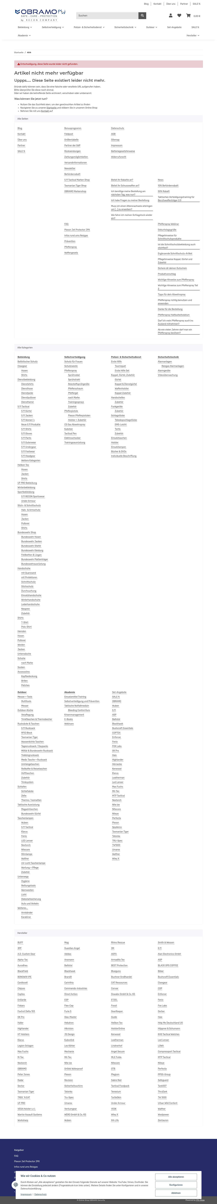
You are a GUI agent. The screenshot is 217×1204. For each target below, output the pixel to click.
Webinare (69, 723)
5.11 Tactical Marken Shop (77, 180)
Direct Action (71, 994)
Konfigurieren (176, 1185)
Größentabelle (71, 139)
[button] (171, 16)
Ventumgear (70, 1109)
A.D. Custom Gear (26, 954)
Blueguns (116, 971)
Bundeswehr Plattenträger (34, 559)
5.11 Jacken (27, 415)
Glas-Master (70, 1017)
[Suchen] (107, 15)
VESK (114, 1109)
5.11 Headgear (28, 456)
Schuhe (21, 658)
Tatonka (116, 836)
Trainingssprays (76, 402)
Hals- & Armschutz (30, 510)
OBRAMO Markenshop (75, 191)
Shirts (24, 375)
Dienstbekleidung (26, 379)
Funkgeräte (117, 406)
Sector (21, 1086)
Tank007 (162, 1086)
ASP (114, 714)
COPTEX (116, 732)
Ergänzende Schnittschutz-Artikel (175, 253)
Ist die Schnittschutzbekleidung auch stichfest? (177, 246)
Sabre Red (116, 1080)
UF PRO (21, 1103)
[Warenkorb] (193, 16)
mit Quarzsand (28, 573)
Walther (25, 858)
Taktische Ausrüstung (28, 804)
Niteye (115, 813)
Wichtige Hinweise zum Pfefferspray (176, 279)
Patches (25, 685)
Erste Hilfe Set (122, 370)
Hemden (22, 631)
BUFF (20, 942)
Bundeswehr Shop (27, 532)
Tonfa (118, 429)
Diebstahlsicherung (31, 899)
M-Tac (21, 1057)
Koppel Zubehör (123, 393)
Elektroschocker (72, 438)
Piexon (115, 822)
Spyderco (117, 827)
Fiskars (21, 1005)
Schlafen (22, 786)
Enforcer (116, 737)
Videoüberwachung (168, 375)
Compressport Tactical (169, 1051)
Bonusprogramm (72, 128)
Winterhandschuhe (30, 600)
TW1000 (116, 845)
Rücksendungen (72, 151)
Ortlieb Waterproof (73, 1068)
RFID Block (26, 732)
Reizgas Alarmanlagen (173, 366)
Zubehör (25, 613)
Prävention (69, 241)
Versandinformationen (75, 162)
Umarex (116, 849)
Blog (146, 4)
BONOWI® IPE (24, 977)
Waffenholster (122, 388)
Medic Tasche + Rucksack (34, 759)
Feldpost (68, 134)
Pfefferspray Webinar (168, 224)
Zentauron (163, 1120)
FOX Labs (117, 746)
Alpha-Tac (23, 959)
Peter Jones (24, 1074)
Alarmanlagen (165, 361)
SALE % (196, 4)
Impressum (26, 1194)
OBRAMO (116, 701)
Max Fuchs (117, 786)
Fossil (114, 1005)
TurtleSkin (116, 1097)
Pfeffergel (73, 393)
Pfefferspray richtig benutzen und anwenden (175, 302)
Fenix (24, 836)
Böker (161, 971)
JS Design (69, 1034)
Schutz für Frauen (73, 361)
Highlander (117, 759)
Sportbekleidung (26, 492)
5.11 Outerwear (28, 442)
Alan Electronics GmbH (169, 954)
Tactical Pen (70, 433)
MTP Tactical (118, 795)
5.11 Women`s (28, 420)
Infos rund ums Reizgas (76, 235)
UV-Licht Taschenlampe (33, 863)
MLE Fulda (116, 1057)
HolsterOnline (118, 1028)
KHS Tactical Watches (169, 1034)
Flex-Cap (69, 1005)
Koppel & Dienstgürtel (126, 384)
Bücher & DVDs (119, 451)
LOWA (161, 1045)
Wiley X (115, 858)
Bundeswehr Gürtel (31, 813)
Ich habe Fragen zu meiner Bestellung (130, 200)
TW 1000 (162, 1097)
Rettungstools (28, 885)
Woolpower (163, 1114)
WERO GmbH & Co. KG (75, 1114)
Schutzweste (71, 366)
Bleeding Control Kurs (79, 710)
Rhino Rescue (118, 942)
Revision (68, 1080)
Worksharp (23, 1120)
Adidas (67, 954)
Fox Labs (162, 1005)
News (161, 180)
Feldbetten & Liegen (31, 555)
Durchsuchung (28, 591)
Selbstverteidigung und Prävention (82, 701)
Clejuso (21, 988)
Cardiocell (23, 982)
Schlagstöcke (118, 415)
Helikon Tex (23, 465)
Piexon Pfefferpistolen (79, 415)
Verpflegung (27, 714)
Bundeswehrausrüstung (33, 564)
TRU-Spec (117, 840)
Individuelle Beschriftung (123, 456)
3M (112, 948)
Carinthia (69, 982)
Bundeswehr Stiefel (31, 546)
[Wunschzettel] (179, 16)
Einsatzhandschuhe (31, 595)
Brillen (24, 681)
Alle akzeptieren (176, 1177)
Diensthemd (27, 402)
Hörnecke (117, 764)
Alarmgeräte (164, 370)
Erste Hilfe (116, 361)
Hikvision (69, 1028)
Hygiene (25, 881)
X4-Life (115, 1120)
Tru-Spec (69, 1097)
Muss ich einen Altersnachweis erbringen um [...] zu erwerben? (132, 208)
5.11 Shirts (26, 429)
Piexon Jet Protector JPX (77, 230)
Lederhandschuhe (30, 604)
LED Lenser (27, 840)
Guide (114, 1017)
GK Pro (115, 750)
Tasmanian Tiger (29, 737)
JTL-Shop (200, 1200)
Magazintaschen (29, 809)
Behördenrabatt (72, 174)
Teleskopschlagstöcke (126, 420)
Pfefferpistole (71, 411)
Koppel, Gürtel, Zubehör (123, 375)
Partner (184, 4)
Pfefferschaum (75, 388)
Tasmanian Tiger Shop (75, 185)
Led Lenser (117, 782)
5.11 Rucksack (28, 728)
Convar (114, 988)
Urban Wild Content (168, 1103)
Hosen (24, 370)
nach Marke (27, 663)
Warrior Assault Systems (30, 1114)
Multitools (26, 701)
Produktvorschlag (167, 274)
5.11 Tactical (23, 406)
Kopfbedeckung (29, 676)
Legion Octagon (26, 1045)
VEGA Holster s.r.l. (26, 1109)
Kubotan (68, 429)
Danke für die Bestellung (170, 309)
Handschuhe (24, 568)
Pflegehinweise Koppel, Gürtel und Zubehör (175, 261)
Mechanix (69, 1051)
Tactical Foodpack (120, 1086)
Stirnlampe (26, 854)
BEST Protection (119, 965)
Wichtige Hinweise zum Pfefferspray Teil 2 (178, 287)
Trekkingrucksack (30, 755)
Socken (21, 667)
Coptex (21, 994)
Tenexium (116, 1091)
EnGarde (22, 1000)
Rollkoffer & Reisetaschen (34, 768)
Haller (21, 1023)
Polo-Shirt (26, 627)
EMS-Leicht (121, 424)
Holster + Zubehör (77, 420)
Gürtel (118, 379)
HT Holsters (23, 1034)
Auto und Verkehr (30, 903)
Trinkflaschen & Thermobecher (36, 719)
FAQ (66, 224)
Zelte (23, 795)
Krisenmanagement (74, 714)
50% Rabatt (164, 191)
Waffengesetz (71, 252)
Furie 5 (67, 1011)
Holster (114, 442)
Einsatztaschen (119, 438)
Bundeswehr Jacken (31, 541)
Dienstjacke (27, 393)
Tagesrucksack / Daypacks (34, 746)
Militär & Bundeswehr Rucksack (37, 750)
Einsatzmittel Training (75, 696)
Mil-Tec (115, 791)
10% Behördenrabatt (168, 185)
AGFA (114, 954)
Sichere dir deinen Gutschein (172, 268)
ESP (66, 1000)
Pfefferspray (70, 247)
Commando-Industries (75, 988)
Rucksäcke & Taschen (28, 723)
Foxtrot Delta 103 (26, 1011)
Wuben (24, 822)
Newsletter (69, 168)
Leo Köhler (69, 1045)
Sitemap (115, 139)
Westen (21, 645)
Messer (24, 705)
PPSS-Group (164, 1074)
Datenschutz (40, 1194)
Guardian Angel (72, 948)
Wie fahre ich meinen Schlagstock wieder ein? (131, 217)
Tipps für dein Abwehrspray (172, 294)
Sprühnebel (74, 375)
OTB (113, 1068)
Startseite (51, 108)
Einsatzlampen (118, 447)
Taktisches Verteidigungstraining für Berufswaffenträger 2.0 (176, 199)
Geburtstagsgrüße (167, 230)
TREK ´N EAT (24, 1097)
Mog (66, 942)
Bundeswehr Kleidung (32, 550)
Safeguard (163, 1080)
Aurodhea (22, 965)
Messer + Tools (25, 696)
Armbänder (27, 912)
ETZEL (114, 1000)
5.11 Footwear (28, 451)
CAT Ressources (119, 982)
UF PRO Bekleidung (27, 483)
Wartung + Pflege (30, 867)
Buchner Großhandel (121, 977)
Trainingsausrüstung (74, 442)
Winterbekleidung (26, 487)
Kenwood (116, 768)
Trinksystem (27, 782)
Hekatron (69, 1023)
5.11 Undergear (28, 447)
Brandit (68, 977)
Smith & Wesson (166, 942)
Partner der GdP (72, 145)
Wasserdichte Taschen (32, 741)
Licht (23, 894)
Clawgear (22, 366)
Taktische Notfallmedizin (76, 705)
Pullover (25, 523)
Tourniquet (120, 366)
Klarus (24, 831)
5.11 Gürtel (26, 411)
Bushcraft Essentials (122, 728)
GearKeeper (117, 1011)
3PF (20, 948)
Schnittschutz (28, 582)
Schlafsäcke (27, 791)
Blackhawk (117, 723)
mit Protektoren (29, 577)
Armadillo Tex (118, 959)
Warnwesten (27, 890)
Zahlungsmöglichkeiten (76, 157)
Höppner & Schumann (169, 1028)
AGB (113, 134)
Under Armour (28, 501)
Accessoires (24, 672)
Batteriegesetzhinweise (123, 151)
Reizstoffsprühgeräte (79, 384)
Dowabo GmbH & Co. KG (123, 994)
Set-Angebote (119, 692)
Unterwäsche (24, 654)
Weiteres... (23, 908)
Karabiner (26, 917)
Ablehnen (176, 1193)
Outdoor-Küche (25, 710)
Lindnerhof (116, 1045)
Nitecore (25, 849)
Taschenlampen (26, 818)
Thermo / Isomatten (31, 800)
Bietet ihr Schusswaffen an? (125, 185)
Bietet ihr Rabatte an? (122, 180)
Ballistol (116, 719)
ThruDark (162, 1091)
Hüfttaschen (27, 773)
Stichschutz (27, 586)
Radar (21, 1080)
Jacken (25, 474)
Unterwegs (23, 876)
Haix (114, 755)
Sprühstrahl (74, 379)
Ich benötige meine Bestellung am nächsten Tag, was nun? (128, 193)
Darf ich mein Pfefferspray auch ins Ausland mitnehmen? (175, 322)
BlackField (23, 971)
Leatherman (118, 777)
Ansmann (69, 959)
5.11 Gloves (26, 433)
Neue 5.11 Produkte (30, 424)
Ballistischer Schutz (28, 361)
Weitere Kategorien (30, 460)
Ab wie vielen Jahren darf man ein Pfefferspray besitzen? (175, 331)
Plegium (115, 1074)
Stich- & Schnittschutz (29, 505)
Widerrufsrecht (118, 157)
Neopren (25, 609)
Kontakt (157, 4)
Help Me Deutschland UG (170, 1023)
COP (160, 988)
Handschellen (118, 397)
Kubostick (69, 1040)
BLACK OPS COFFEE (168, 965)
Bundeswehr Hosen (31, 537)
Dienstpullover (28, 397)
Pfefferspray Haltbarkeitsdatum (174, 315)
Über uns (170, 4)
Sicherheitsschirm (73, 1086)
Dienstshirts (27, 384)
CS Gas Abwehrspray (74, 424)
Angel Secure (118, 1051)
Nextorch (26, 845)
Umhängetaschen (30, 764)
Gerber (161, 1011)
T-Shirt (24, 622)
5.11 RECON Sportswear (33, 496)
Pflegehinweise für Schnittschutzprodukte (169, 237)
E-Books (68, 719)
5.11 (114, 710)
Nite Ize (116, 804)
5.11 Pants (26, 438)
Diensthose (27, 388)
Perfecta (116, 818)
